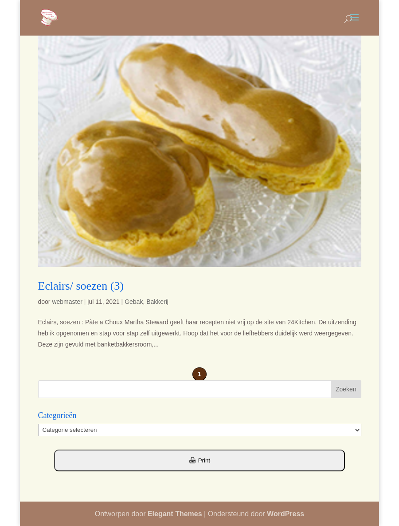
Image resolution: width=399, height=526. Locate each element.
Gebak (134, 301)
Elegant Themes (175, 514)
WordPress (285, 514)
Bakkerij (157, 301)
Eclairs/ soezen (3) (81, 285)
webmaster (67, 301)
